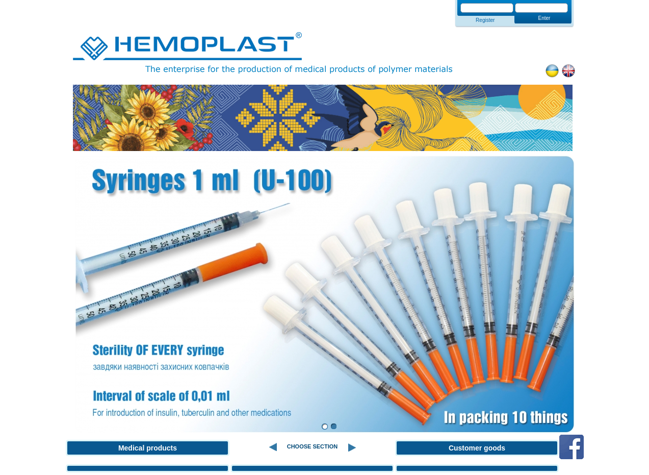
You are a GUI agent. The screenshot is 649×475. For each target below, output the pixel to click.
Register (485, 20)
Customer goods (477, 448)
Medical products (147, 448)
